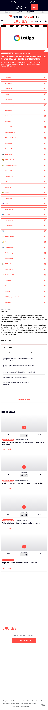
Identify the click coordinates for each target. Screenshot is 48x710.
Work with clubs (40, 700)
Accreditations (21, 700)
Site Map (13, 700)
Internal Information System (11, 703)
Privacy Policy (15, 706)
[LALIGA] (20, 21)
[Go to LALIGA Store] (24, 16)
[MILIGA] (45, 21)
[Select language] (36, 21)
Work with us (31, 700)
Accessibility (24, 703)
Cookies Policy (25, 706)
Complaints (6, 700)
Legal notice (32, 703)
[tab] (12, 352)
